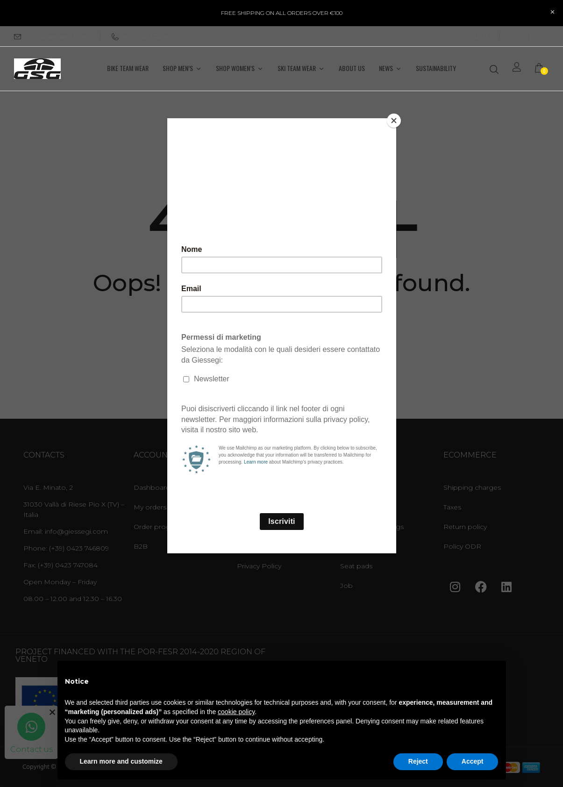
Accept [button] (473, 761)
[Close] (394, 121)
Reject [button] (418, 761)
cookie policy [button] (236, 711)
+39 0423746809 (145, 36)
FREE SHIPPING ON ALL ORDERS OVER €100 (281, 12)
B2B (481, 36)
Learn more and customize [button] (121, 761)
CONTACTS (531, 36)
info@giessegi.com (57, 36)
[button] (542, 69)
